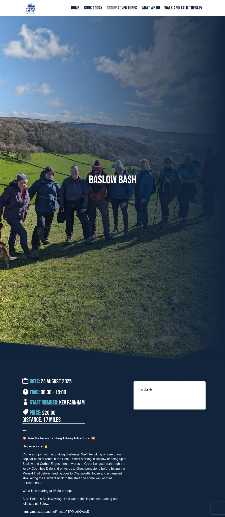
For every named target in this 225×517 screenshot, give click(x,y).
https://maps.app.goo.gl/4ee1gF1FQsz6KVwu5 (55, 511)
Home (75, 9)
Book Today (93, 9)
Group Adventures (122, 9)
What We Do (151, 9)
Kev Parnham (72, 402)
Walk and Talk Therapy (183, 9)
